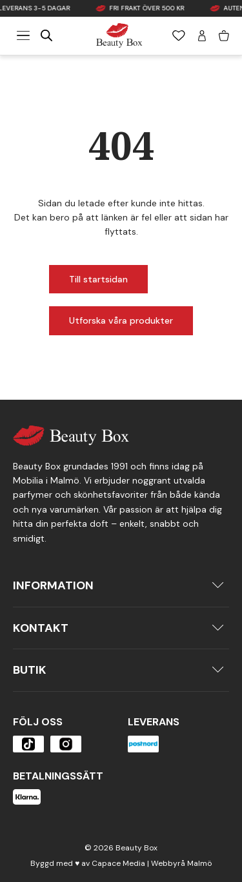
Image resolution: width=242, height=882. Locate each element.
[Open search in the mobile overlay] (46, 35)
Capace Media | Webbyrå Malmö (152, 863)
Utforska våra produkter (121, 320)
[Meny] (23, 35)
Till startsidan (98, 279)
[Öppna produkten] (28, 744)
